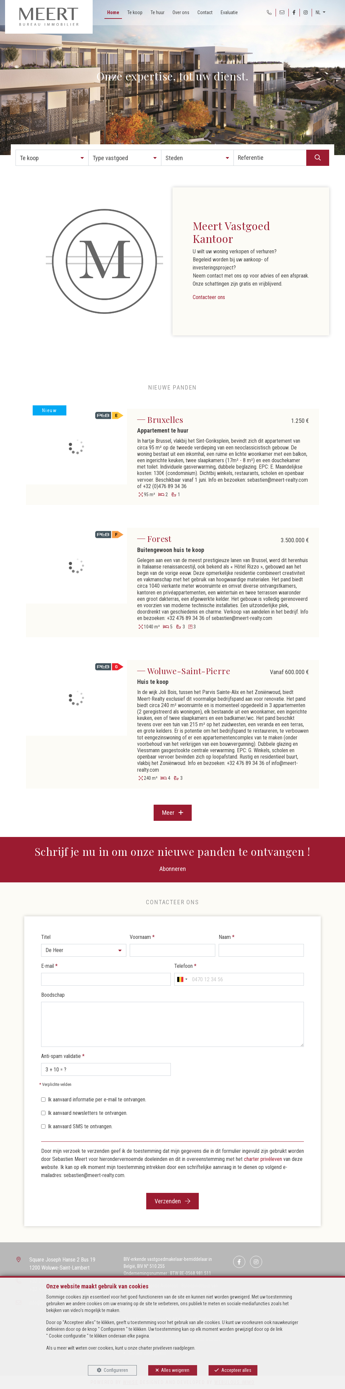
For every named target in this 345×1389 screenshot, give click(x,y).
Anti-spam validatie (63, 1056)
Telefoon (185, 966)
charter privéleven (263, 1159)
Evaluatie (229, 12)
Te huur (157, 12)
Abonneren (172, 868)
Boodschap (53, 995)
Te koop (135, 12)
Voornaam (142, 937)
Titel (46, 937)
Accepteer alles (236, 1370)
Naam (226, 937)
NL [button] (318, 12)
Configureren (116, 1370)
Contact (205, 12)
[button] (52, 158)
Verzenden (172, 1201)
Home (113, 12)
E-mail (49, 966)
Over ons (180, 12)
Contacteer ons (209, 297)
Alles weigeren (175, 1370)
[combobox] (182, 979)
